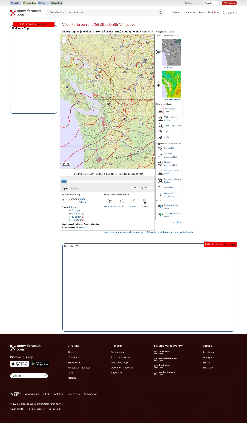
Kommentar (90, 394)
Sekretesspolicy (37, 409)
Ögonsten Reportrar (122, 367)
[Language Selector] (29, 375)
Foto (201, 12)
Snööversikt (74, 362)
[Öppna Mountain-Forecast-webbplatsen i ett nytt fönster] (29, 3)
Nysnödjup (168, 187)
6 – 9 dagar (74, 213)
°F (180, 222)
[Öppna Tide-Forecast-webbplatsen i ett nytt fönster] (43, 3)
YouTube (208, 367)
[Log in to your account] (230, 12)
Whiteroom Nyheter (79, 367)
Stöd (46, 394)
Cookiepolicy (55, 409)
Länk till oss (73, 394)
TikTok (206, 362)
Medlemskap (118, 352)
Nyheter (189, 12)
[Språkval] (211, 3)
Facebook (208, 352)
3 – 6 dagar (74, 210)
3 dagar (82, 199)
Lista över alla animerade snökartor (124, 232)
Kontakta (58, 394)
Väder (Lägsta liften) (172, 125)
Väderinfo (116, 372)
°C (173, 222)
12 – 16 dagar (75, 220)
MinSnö (72, 377)
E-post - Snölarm (120, 357)
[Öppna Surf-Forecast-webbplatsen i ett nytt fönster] (15, 3)
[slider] (63, 181)
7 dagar (82, 202)
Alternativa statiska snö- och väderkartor (170, 232)
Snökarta (168, 67)
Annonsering (32, 394)
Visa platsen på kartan (165, 32)
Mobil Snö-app (119, 362)
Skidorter (73, 352)
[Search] (160, 12)
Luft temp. (145, 206)
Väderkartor (74, 357)
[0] (172, 148)
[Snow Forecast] (25, 12)
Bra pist (167, 148)
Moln (166, 137)
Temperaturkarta (172, 99)
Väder (175, 12)
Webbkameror (109, 206)
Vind (121, 206)
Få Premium (229, 3)
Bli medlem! (81, 227)
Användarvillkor (17, 409)
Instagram (208, 357)
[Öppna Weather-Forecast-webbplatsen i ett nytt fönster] (56, 3)
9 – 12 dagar (75, 216)
